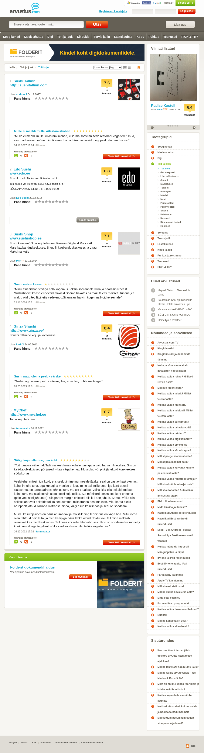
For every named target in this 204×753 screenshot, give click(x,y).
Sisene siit (176, 2)
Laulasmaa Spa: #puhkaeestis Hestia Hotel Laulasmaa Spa (171, 302)
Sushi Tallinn (24, 81)
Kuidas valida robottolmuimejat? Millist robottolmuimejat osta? (177, 481)
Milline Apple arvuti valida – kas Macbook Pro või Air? (176, 675)
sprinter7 (21, 94)
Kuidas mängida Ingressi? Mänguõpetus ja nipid (173, 549)
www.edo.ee (20, 173)
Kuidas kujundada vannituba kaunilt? (174, 698)
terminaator (23, 428)
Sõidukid (83, 36)
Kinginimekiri (165, 348)
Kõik (12, 67)
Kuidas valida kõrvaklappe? (174, 450)
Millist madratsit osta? (170, 586)
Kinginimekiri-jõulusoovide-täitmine (174, 357)
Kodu (140, 36)
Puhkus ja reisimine (169, 255)
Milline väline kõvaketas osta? (175, 592)
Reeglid (13, 742)
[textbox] (46, 24)
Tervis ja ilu (102, 36)
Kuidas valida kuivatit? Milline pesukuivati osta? (175, 470)
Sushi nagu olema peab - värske (37, 376)
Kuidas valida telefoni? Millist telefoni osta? (175, 413)
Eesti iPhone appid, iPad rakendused (172, 566)
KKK (34, 742)
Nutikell (162, 615)
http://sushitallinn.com (29, 85)
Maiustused (166, 184)
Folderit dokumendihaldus (32, 567)
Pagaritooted (167, 206)
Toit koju (43, 67)
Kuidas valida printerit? (171, 433)
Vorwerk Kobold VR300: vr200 (171, 309)
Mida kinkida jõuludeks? (172, 507)
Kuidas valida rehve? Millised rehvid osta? (175, 379)
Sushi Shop (23, 234)
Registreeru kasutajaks (113, 11)
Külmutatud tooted (170, 222)
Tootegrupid (161, 137)
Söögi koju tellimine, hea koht (35, 460)
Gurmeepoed (167, 172)
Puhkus (154, 36)
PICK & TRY (189, 36)
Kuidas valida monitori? (171, 404)
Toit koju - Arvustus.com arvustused (27, 8)
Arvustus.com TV (167, 342)
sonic (160, 109)
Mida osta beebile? (168, 597)
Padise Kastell (163, 106)
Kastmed (165, 218)
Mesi (163, 199)
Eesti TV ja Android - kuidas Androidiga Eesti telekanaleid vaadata (175, 535)
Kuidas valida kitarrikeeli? (173, 626)
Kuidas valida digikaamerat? (174, 439)
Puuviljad (165, 191)
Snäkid (164, 210)
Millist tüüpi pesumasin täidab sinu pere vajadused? (175, 720)
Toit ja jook (65, 36)
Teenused (170, 36)
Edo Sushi (22, 169)
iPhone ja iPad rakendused (173, 557)
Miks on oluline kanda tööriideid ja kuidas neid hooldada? (178, 687)
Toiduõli (164, 187)
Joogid (164, 180)
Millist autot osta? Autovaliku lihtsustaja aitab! (175, 493)
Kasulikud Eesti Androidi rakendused (172, 521)
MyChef (20, 410)
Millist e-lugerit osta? (170, 387)
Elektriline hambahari (170, 501)
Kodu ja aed (164, 249)
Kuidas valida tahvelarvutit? (174, 427)
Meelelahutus (33, 36)
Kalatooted (166, 214)
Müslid (164, 195)
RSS (137, 67)
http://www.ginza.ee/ (27, 330)
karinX (20, 344)
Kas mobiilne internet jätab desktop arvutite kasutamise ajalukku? (174, 656)
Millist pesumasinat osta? (172, 461)
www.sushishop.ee (25, 238)
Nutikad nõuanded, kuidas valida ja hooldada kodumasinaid (177, 709)
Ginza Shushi (25, 326)
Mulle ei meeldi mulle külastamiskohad (42, 131)
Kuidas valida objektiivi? (172, 444)
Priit (18, 260)
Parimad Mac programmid (173, 603)
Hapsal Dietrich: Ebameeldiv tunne (170, 292)
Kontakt (24, 742)
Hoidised (165, 226)
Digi (50, 36)
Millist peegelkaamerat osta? (174, 456)
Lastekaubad (123, 36)
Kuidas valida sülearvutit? (173, 421)
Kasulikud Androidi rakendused (176, 512)
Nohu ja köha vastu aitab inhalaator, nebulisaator (172, 368)
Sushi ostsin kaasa (28, 284)
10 (66, 98)
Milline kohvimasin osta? (172, 620)
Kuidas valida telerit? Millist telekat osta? (174, 396)
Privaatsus (46, 742)
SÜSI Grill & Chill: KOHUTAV (171, 315)
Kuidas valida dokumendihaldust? (178, 609)
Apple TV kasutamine (170, 580)
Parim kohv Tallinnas (170, 574)
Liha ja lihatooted (169, 176)
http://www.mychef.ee (28, 414)
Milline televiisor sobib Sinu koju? (177, 667)
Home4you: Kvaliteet (166, 320)
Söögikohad (11, 36)
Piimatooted (167, 203)
